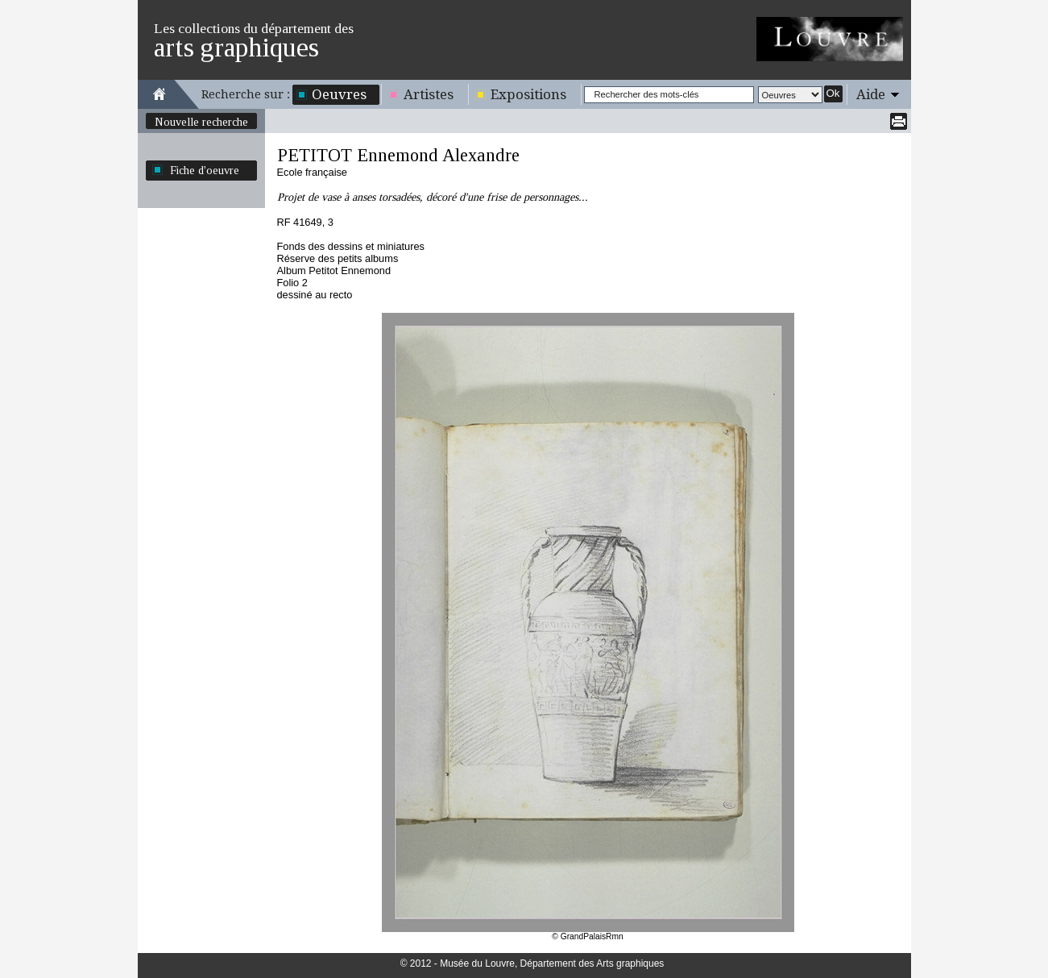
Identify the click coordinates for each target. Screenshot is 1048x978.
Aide (870, 94)
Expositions (528, 94)
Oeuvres (339, 94)
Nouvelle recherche (201, 121)
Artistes (429, 94)
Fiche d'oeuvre (204, 170)
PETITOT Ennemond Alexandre (398, 155)
